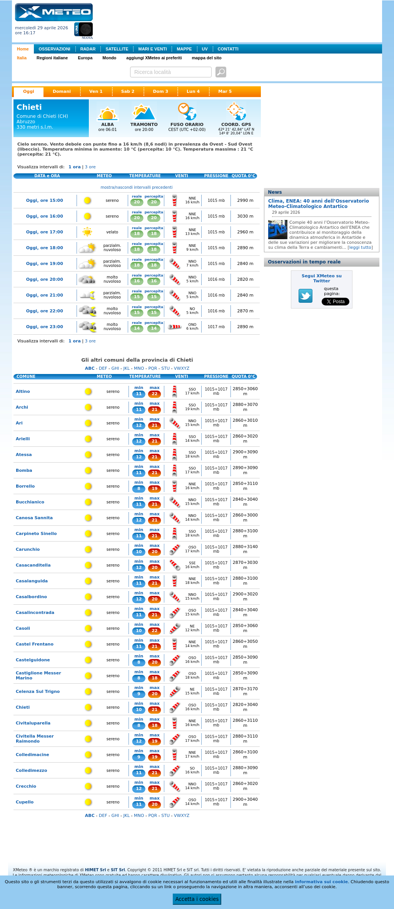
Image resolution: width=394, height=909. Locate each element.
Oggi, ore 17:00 (44, 232)
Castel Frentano (34, 644)
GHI (115, 368)
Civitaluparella (33, 723)
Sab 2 (128, 91)
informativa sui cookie (321, 881)
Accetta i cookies (197, 899)
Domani (62, 91)
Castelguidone (33, 659)
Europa (85, 57)
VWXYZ (181, 368)
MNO (139, 368)
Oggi (28, 91)
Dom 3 (160, 91)
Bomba (24, 470)
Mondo (109, 57)
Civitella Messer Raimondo (35, 739)
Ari (19, 423)
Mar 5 (225, 91)
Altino (23, 391)
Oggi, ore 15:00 (44, 200)
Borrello (25, 486)
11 (139, 393)
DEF (103, 368)
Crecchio (26, 786)
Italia (22, 57)
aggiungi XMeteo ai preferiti (154, 57)
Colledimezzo (31, 770)
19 (154, 488)
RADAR (88, 49)
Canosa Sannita (34, 517)
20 (137, 202)
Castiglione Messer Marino (38, 676)
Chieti (23, 707)
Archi (22, 407)
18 (137, 233)
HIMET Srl (95, 870)
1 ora (74, 166)
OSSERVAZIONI (54, 49)
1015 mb (216, 200)
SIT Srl (118, 870)
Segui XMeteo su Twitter (322, 278)
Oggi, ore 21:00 (44, 295)
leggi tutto (360, 247)
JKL (126, 368)
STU (165, 368)
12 (139, 425)
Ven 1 (96, 91)
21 (154, 409)
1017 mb (216, 327)
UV (205, 49)
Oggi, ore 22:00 (44, 311)
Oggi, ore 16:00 (44, 216)
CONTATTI (228, 49)
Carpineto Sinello (36, 533)
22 (154, 393)
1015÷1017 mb (216, 391)
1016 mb (216, 279)
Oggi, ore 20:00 (44, 279)
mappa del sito (207, 57)
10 (139, 551)
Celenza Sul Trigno (38, 691)
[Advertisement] (239, 20)
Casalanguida (32, 581)
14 (137, 328)
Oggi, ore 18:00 (44, 247)
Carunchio (28, 549)
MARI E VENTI (152, 49)
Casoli (23, 628)
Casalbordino (31, 596)
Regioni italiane (52, 57)
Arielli (23, 438)
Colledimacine (32, 754)
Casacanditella (33, 565)
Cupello (24, 802)
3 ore (90, 166)
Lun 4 (193, 91)
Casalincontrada (35, 612)
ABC (90, 368)
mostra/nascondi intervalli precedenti (137, 187)
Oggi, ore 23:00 (44, 326)
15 (137, 296)
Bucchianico (30, 502)
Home (23, 49)
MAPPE (184, 49)
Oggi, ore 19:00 (44, 263)
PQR (152, 368)
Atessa (24, 454)
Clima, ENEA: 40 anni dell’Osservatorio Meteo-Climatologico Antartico (318, 203)
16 (137, 280)
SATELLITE (116, 49)
